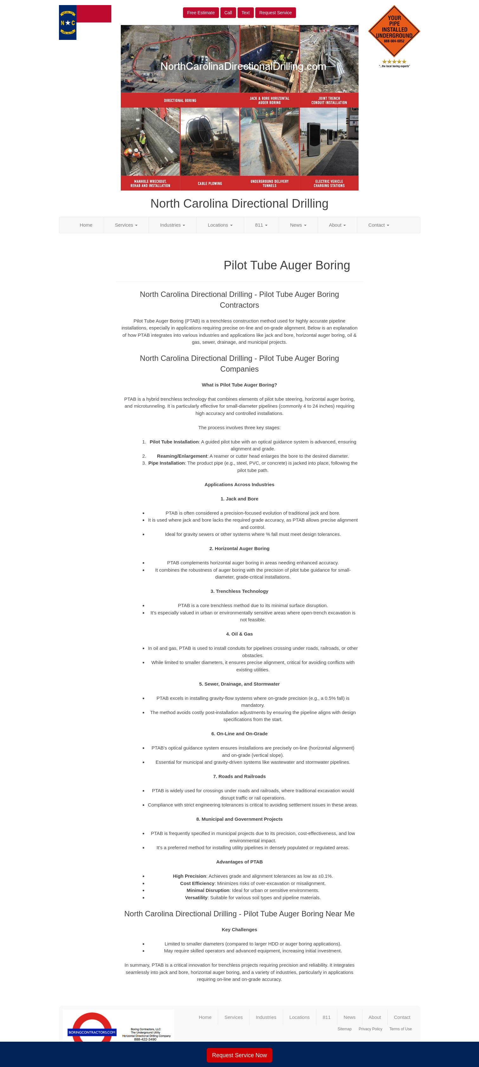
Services (126, 225)
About (337, 225)
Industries (172, 225)
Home (86, 225)
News (298, 225)
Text (246, 12)
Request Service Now (239, 1055)
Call (228, 12)
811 (261, 225)
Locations (220, 225)
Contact (378, 225)
